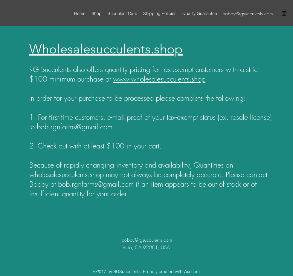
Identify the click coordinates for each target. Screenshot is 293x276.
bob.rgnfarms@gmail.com (74, 126)
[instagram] (284, 13)
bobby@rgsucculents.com (247, 13)
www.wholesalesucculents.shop (159, 79)
